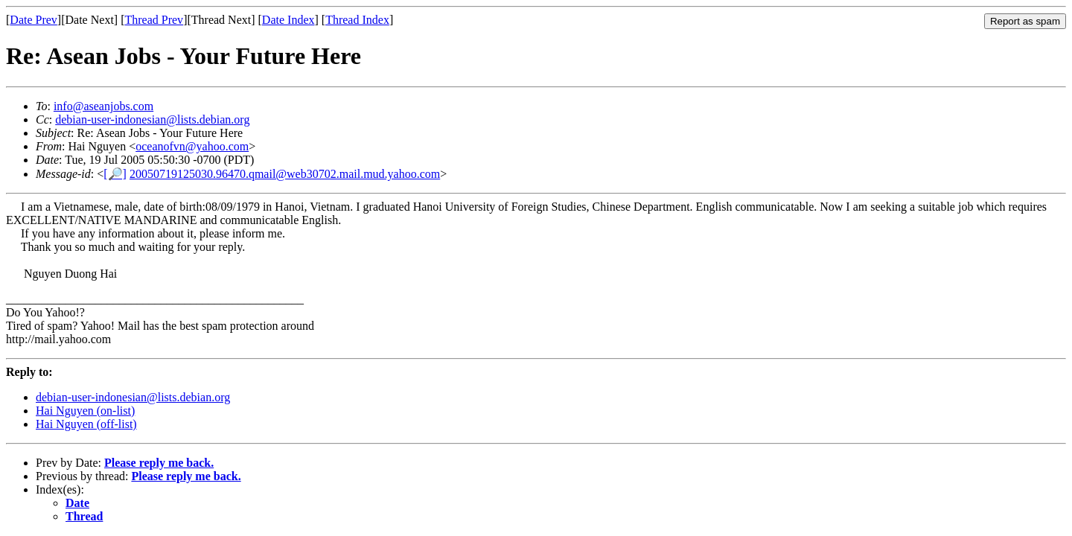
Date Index (288, 19)
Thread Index (357, 19)
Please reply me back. (159, 462)
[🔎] (115, 174)
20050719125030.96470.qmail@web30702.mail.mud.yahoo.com (285, 174)
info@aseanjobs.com (103, 106)
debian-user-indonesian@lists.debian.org (152, 119)
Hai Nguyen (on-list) (85, 410)
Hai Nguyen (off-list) (86, 424)
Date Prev (33, 19)
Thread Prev (153, 19)
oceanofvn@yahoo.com (192, 146)
